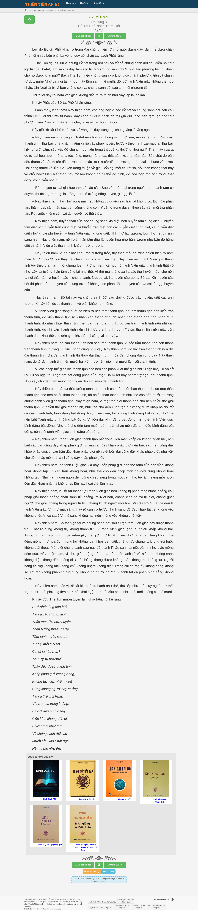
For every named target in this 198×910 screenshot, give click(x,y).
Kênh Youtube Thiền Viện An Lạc (48, 909)
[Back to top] (172, 899)
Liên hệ (156, 899)
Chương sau (115, 36)
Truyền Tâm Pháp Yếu (122, 907)
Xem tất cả (164, 899)
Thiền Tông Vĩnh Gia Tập (156, 907)
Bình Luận (108, 871)
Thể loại (84, 3)
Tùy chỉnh (98, 3)
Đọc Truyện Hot (43, 4)
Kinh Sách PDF (94, 902)
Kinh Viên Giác (99, 17)
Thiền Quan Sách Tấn (126, 901)
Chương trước (83, 36)
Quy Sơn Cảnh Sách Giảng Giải (100, 908)
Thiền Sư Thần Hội (138, 907)
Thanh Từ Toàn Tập (109, 902)
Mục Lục (71, 3)
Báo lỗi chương (91, 871)
